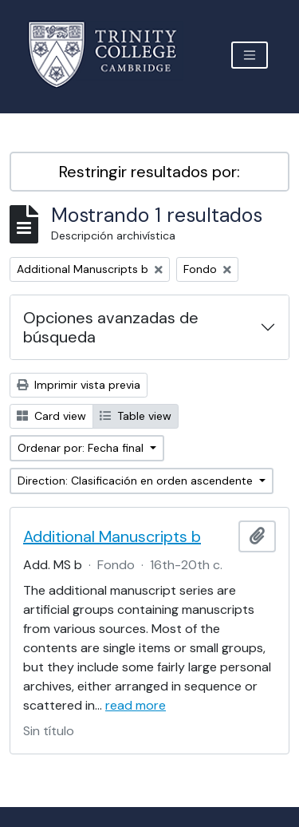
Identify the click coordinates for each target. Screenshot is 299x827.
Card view (51, 416)
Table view (135, 416)
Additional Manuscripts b (112, 536)
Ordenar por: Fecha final (82, 448)
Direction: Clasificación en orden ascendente (137, 480)
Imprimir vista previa (78, 385)
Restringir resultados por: (149, 171)
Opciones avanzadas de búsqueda (111, 327)
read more (135, 705)
